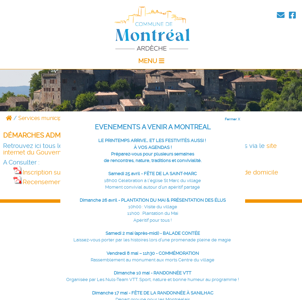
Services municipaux (44, 118)
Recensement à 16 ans (51, 182)
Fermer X (232, 119)
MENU (151, 61)
